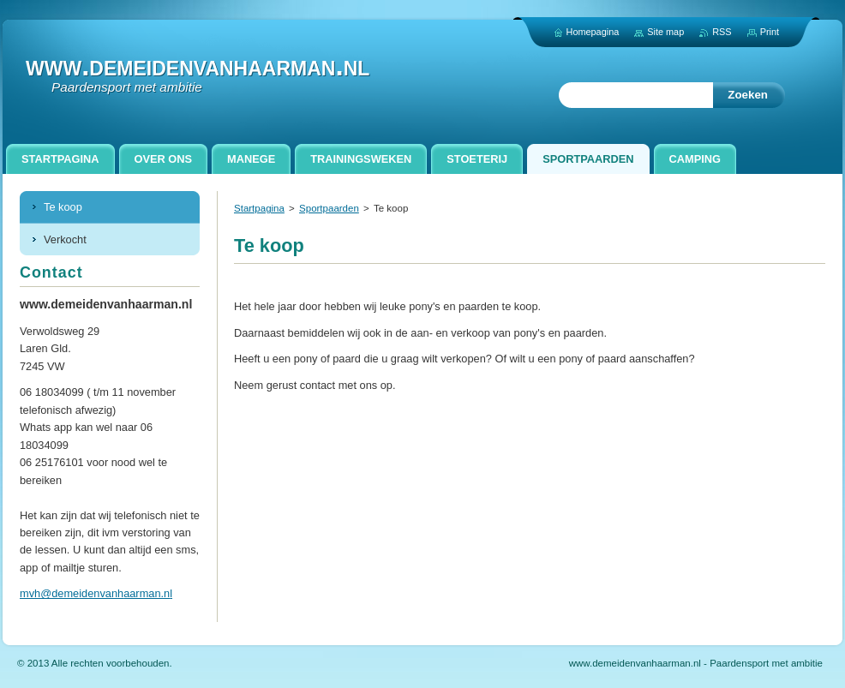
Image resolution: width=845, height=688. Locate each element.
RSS (721, 32)
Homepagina (593, 32)
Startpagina (259, 208)
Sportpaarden (329, 208)
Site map (665, 32)
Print (769, 32)
